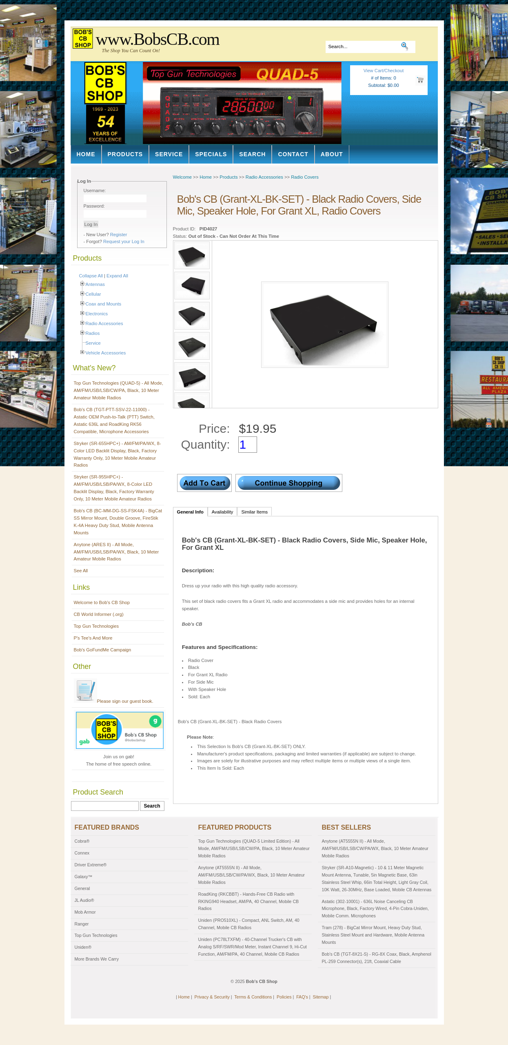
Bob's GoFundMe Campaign (102, 649)
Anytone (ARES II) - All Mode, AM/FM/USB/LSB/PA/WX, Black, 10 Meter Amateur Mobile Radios (116, 552)
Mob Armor (85, 912)
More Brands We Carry (97, 958)
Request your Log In (123, 241)
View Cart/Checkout (384, 70)
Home (86, 154)
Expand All (117, 275)
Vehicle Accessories (106, 352)
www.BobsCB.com (158, 39)
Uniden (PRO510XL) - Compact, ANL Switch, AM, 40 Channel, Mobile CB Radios (248, 924)
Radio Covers (305, 177)
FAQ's (302, 996)
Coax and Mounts (104, 303)
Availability (222, 511)
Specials (211, 154)
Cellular (93, 294)
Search (252, 154)
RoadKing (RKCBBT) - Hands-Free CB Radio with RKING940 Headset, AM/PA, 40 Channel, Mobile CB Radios (248, 901)
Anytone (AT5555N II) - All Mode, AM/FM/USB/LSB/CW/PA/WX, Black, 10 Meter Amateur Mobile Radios (251, 875)
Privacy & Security (212, 996)
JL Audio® (84, 900)
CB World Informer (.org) (99, 614)
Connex (82, 852)
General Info (190, 511)
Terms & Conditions (253, 996)
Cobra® (82, 841)
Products (125, 154)
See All (81, 570)
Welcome (182, 177)
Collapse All (91, 275)
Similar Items (254, 511)
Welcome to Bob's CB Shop (102, 602)
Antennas (95, 284)
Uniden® (83, 947)
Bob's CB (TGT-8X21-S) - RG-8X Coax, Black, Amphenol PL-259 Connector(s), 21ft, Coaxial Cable (376, 958)
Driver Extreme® (91, 864)
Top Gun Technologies (96, 626)
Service (169, 154)
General (82, 888)
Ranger (82, 923)
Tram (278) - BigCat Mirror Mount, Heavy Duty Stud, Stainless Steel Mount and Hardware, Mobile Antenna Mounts (373, 935)
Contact (293, 154)
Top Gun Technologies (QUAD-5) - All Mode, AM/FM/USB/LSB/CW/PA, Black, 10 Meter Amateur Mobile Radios (118, 390)
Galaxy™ (84, 876)
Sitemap (320, 996)
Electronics (97, 313)
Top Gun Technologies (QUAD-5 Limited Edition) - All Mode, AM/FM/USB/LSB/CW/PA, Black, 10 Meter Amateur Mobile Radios (254, 848)
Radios (93, 333)
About (332, 154)
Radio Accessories (104, 323)
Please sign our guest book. (113, 701)
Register (118, 234)
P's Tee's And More (93, 637)
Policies (284, 996)
